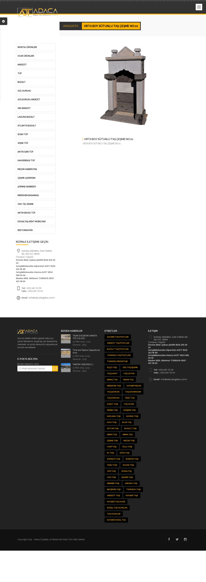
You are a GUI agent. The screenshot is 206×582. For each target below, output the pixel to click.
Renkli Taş (112, 380)
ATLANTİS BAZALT (27, 125)
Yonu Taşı (112, 465)
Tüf (20, 73)
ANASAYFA (71, 26)
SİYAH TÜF (23, 134)
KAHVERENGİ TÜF (26, 160)
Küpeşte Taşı (113, 459)
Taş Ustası (128, 373)
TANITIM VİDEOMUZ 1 (83, 364)
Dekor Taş (128, 380)
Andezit (22, 64)
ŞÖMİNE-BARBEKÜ (27, 186)
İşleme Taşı (127, 477)
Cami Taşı (111, 447)
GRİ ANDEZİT (24, 108)
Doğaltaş (127, 471)
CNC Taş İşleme (130, 367)
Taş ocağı (129, 404)
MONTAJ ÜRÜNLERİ (27, 47)
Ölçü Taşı (112, 367)
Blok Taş (126, 422)
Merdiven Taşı (114, 386)
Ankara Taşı (131, 483)
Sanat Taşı (112, 404)
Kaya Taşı (111, 422)
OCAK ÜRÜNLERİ (26, 56)
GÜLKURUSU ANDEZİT (29, 99)
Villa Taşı (127, 447)
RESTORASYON (25, 230)
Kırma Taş (112, 434)
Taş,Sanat (112, 373)
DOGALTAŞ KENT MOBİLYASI (32, 221)
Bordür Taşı (132, 459)
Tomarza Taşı (133, 489)
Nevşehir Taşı (113, 489)
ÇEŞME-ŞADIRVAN (26, 178)
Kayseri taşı (132, 495)
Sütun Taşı (112, 428)
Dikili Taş (130, 398)
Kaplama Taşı (113, 416)
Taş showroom (133, 392)
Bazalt (22, 82)
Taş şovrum (113, 392)
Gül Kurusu (24, 91)
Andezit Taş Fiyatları (118, 343)
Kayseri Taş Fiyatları (117, 337)
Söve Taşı (124, 453)
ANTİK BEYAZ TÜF (26, 213)
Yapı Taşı (111, 471)
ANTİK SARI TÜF (25, 152)
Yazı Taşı (111, 477)
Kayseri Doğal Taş (116, 520)
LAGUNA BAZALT (26, 117)
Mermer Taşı (113, 483)
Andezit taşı (113, 495)
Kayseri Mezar (134, 386)
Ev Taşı (110, 453)
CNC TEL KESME (25, 204)
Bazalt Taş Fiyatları (117, 349)
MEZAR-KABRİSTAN (27, 169)
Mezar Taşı (129, 441)
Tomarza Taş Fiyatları (119, 355)
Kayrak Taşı (132, 416)
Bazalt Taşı (130, 428)
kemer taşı (112, 410)
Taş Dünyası (113, 398)
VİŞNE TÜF (23, 143)
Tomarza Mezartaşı (117, 361)
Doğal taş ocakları (117, 508)
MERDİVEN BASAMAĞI (28, 195)
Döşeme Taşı (129, 410)
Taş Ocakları (113, 514)
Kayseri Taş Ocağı (116, 502)
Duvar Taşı (128, 465)
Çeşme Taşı (112, 441)
